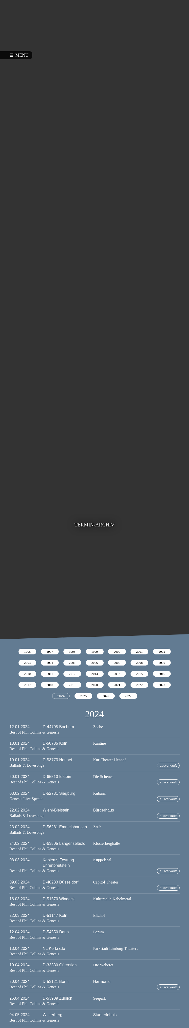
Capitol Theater (105, 882)
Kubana (99, 793)
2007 (117, 663)
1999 (94, 651)
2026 (106, 696)
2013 (94, 674)
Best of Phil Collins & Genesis (34, 732)
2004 (50, 663)
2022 (139, 685)
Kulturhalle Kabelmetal (112, 899)
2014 (117, 674)
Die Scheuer (103, 777)
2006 (94, 663)
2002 (162, 651)
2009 (162, 663)
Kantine (99, 743)
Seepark (99, 998)
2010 (27, 674)
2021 (117, 685)
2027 (128, 696)
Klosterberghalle (106, 843)
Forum (98, 932)
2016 (162, 674)
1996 (27, 651)
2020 (94, 685)
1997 (50, 651)
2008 (139, 663)
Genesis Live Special (26, 799)
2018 (50, 685)
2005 (72, 663)
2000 (117, 651)
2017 (27, 685)
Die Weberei (103, 965)
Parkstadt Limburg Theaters (115, 948)
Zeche (98, 727)
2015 (139, 674)
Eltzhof (99, 915)
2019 (72, 685)
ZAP (97, 827)
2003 (27, 663)
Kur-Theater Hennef (109, 760)
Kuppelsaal (102, 860)
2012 (72, 674)
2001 (139, 651)
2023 (162, 685)
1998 (72, 651)
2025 (83, 696)
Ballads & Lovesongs (26, 765)
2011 (50, 674)
